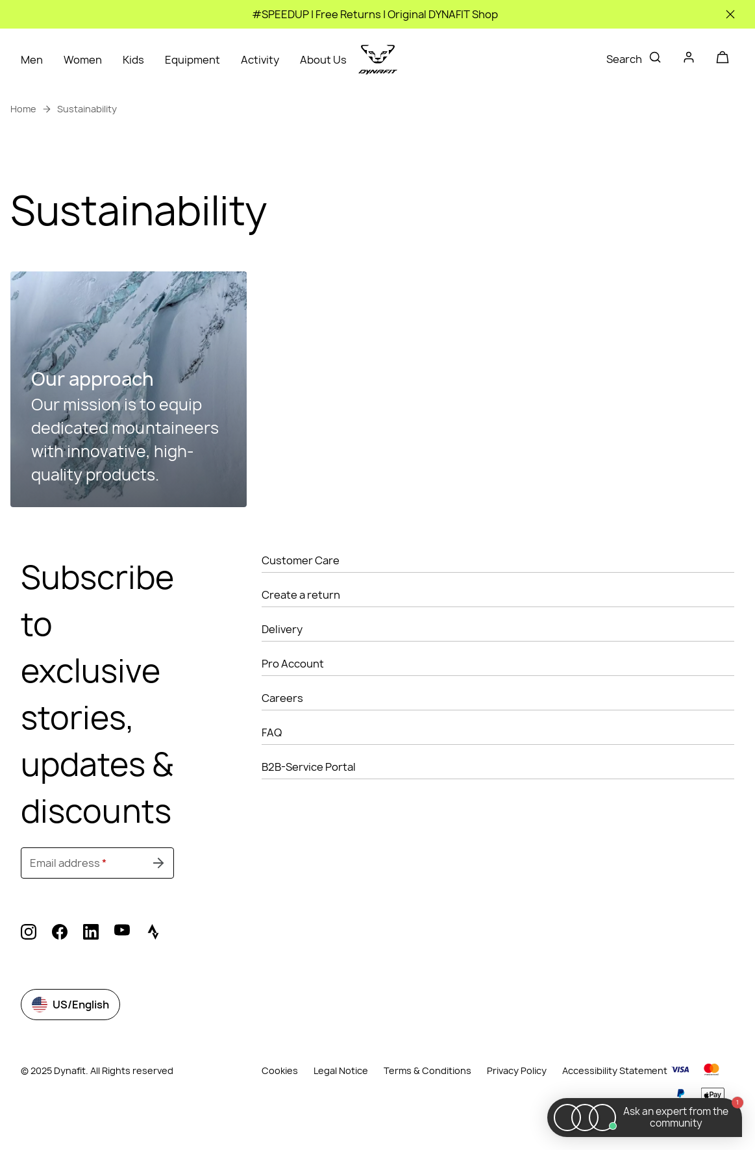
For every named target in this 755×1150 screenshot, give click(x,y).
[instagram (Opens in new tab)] (28, 933)
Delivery (282, 629)
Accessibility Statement (614, 1070)
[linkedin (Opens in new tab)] (91, 933)
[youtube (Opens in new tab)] (122, 933)
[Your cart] (722, 57)
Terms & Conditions (427, 1070)
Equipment (192, 60)
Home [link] (23, 109)
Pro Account (293, 663)
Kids (133, 60)
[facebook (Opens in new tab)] (60, 933)
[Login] (688, 60)
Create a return (301, 595)
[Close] (730, 14)
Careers (282, 698)
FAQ (272, 732)
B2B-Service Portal (309, 767)
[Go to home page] (377, 59)
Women (83, 60)
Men (32, 60)
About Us (323, 60)
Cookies (280, 1071)
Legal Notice (341, 1070)
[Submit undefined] (158, 863)
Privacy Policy (517, 1070)
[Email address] (97, 863)
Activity (260, 60)
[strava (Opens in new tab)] (153, 933)
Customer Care (301, 560)
